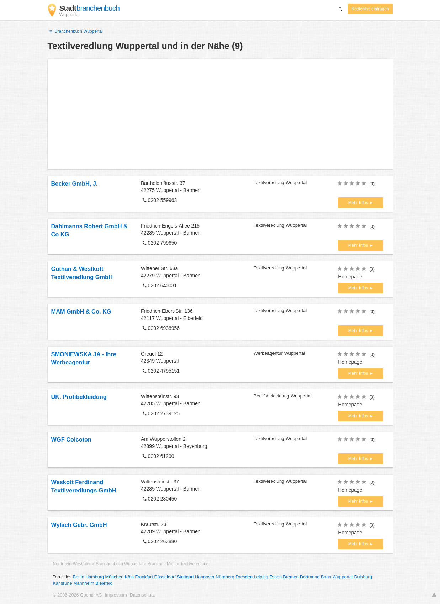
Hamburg (94, 576)
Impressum (116, 595)
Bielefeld (103, 583)
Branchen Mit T (162, 563)
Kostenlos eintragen (370, 8)
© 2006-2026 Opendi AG (77, 595)
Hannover (204, 576)
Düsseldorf (164, 576)
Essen (275, 576)
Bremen (290, 576)
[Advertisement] (220, 114)
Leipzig (261, 576)
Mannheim (83, 583)
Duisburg (363, 576)
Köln (129, 576)
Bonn (326, 576)
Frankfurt (144, 576)
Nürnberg (225, 576)
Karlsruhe (62, 583)
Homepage (350, 276)
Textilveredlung (194, 563)
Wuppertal (343, 576)
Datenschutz (142, 595)
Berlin (78, 576)
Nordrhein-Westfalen (72, 563)
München (114, 576)
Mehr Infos (358, 202)
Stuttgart (185, 576)
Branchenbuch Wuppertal (75, 31)
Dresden (244, 576)
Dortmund (309, 576)
